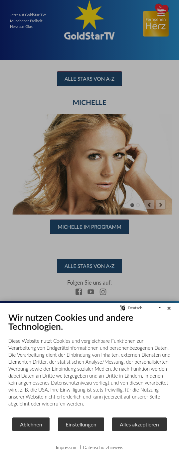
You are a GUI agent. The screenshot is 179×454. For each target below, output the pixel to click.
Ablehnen (31, 424)
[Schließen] (169, 308)
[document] (89, 364)
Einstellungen (81, 424)
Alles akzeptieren (139, 424)
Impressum (67, 447)
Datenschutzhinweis (103, 447)
